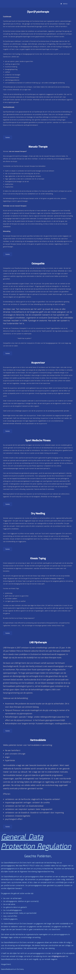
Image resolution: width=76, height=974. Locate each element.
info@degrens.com (58, 956)
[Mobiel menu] (64, 4)
